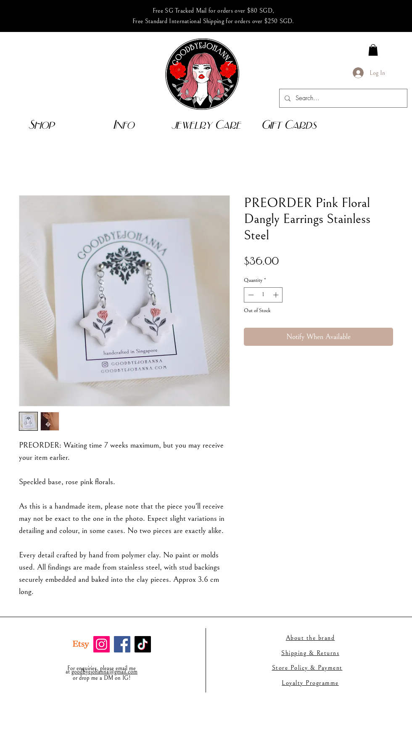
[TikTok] (143, 644)
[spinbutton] (263, 295)
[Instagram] (101, 644)
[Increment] (277, 295)
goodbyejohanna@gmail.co (102, 671)
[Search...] (342, 98)
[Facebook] (122, 644)
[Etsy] (81, 644)
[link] (373, 50)
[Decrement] (250, 295)
